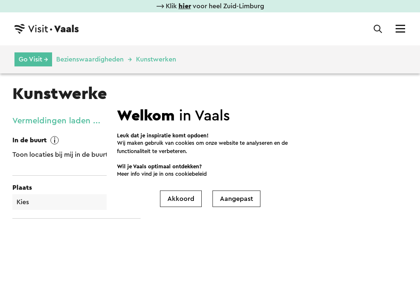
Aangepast (236, 198)
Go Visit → (33, 59)
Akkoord (180, 198)
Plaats (22, 187)
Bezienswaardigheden (90, 59)
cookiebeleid (191, 174)
